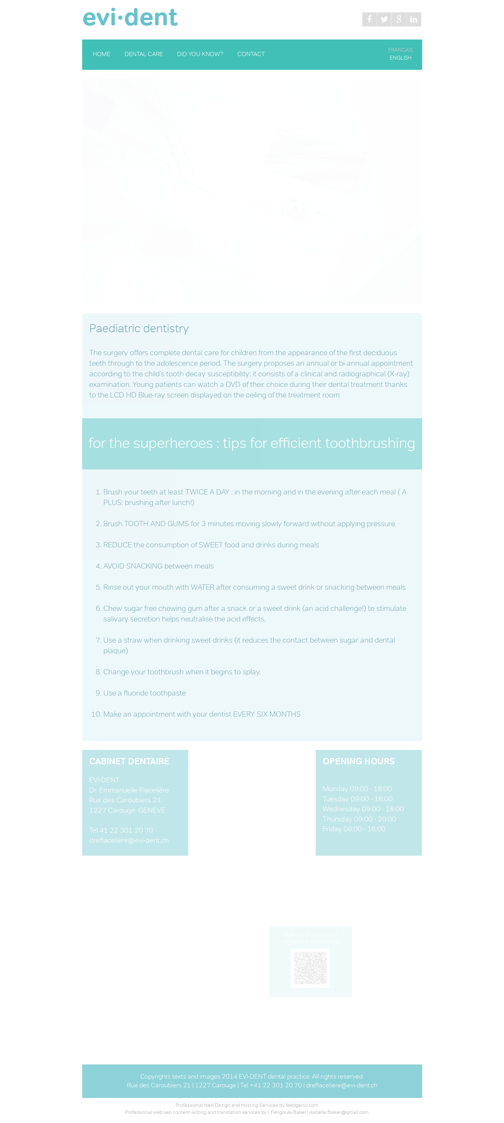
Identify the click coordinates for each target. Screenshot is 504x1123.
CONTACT (251, 54)
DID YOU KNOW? (200, 54)
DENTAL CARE (144, 54)
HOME (101, 54)
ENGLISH (401, 58)
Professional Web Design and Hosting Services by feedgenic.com (247, 1105)
